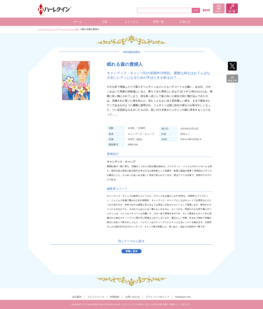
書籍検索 (206, 10)
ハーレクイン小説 (70, 29)
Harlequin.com (183, 297)
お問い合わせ (132, 297)
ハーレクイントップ (48, 29)
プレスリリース (95, 297)
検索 (196, 10)
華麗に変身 (131, 251)
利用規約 (115, 297)
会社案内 (77, 297)
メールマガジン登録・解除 (232, 8)
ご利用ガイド (219, 8)
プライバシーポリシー (157, 297)
